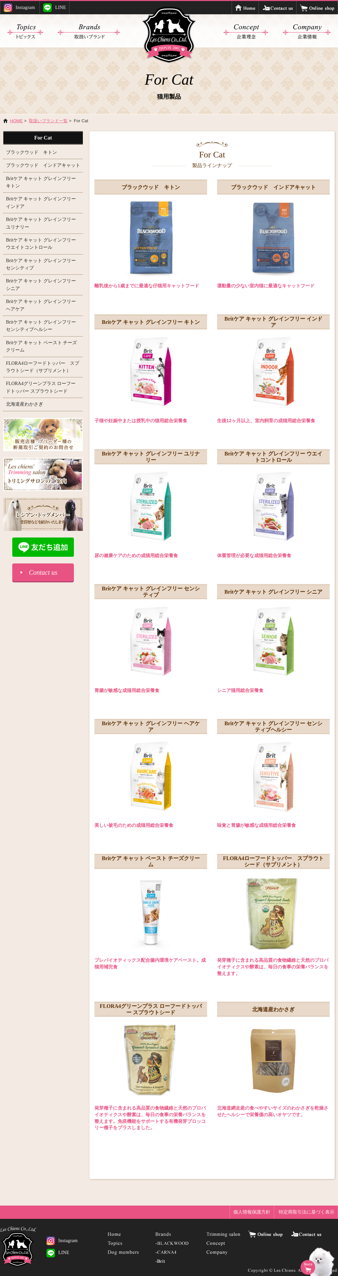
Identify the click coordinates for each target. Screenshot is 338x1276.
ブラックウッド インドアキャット (273, 187)
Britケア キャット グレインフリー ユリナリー (151, 457)
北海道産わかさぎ (273, 1009)
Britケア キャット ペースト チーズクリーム (151, 861)
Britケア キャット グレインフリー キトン (151, 322)
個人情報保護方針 (251, 1212)
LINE (54, 7)
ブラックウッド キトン (151, 187)
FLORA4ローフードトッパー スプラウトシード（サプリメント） (273, 861)
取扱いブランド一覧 (48, 120)
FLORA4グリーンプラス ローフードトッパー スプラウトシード (151, 1009)
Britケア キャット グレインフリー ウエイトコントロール (273, 457)
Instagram (19, 7)
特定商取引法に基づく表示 (306, 1212)
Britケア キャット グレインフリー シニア (273, 592)
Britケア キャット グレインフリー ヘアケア (151, 727)
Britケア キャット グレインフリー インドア (273, 322)
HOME (16, 120)
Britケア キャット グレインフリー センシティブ (151, 592)
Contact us (43, 572)
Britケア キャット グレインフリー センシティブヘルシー (273, 727)
